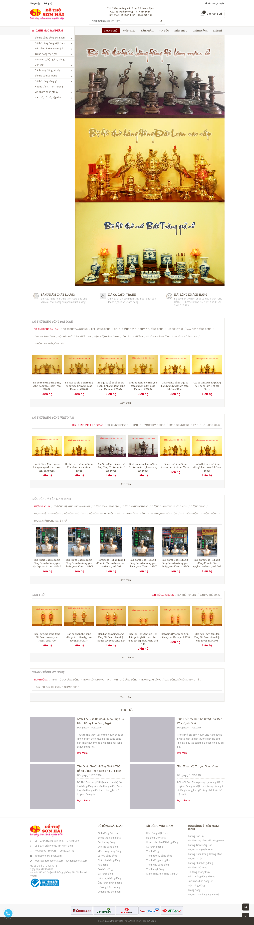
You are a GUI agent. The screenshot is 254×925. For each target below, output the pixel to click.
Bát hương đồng (106, 842)
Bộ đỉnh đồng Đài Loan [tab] (46, 328)
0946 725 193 (181, 305)
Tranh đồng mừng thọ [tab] (96, 679)
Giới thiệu (129, 30)
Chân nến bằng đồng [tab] (151, 328)
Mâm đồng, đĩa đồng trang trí (162, 873)
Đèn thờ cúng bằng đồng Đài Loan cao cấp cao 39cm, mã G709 (47, 637)
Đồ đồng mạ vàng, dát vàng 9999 (206, 840)
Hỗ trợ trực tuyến (215, 3)
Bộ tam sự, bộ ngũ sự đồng (49, 59)
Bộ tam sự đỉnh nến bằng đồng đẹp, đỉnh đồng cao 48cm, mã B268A (79, 386)
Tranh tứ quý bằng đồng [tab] (65, 679)
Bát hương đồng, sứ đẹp (48, 70)
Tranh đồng (152, 851)
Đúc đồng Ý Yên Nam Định (49, 48)
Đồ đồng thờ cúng (156, 837)
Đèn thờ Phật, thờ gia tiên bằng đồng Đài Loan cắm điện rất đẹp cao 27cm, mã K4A (143, 638)
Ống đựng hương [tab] (133, 336)
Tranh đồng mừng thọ (158, 860)
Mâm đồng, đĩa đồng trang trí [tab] (182, 679)
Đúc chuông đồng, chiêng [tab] (183, 424)
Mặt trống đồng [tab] (190, 513)
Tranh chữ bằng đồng (157, 864)
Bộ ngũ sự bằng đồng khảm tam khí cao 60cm (175, 465)
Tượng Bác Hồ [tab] (42, 506)
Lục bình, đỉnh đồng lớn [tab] (163, 513)
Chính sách (200, 30)
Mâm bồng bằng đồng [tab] (199, 328)
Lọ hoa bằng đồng (107, 855)
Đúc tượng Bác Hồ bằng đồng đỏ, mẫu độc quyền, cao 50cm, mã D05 (207, 563)
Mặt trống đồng (196, 885)
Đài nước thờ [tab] (83, 336)
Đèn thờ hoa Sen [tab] (186, 594)
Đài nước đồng (105, 873)
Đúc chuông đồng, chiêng (201, 876)
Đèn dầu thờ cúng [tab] (210, 594)
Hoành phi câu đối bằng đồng (162, 842)
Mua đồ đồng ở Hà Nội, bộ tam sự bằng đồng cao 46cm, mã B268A (143, 386)
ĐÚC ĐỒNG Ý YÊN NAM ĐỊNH (203, 827)
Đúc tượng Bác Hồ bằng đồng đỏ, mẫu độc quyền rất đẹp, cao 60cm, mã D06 (175, 563)
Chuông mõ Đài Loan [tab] (185, 336)
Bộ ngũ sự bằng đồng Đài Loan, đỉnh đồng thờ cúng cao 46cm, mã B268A (111, 386)
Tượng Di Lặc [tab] (198, 506)
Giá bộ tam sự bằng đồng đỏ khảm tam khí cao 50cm (207, 386)
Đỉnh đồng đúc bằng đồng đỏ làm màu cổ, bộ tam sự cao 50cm (143, 467)
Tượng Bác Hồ (196, 836)
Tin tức (164, 30)
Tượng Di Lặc (195, 858)
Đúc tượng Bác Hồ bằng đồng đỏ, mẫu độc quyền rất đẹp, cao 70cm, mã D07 (143, 563)
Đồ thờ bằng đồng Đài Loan (50, 37)
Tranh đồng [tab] (41, 679)
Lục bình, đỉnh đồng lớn (200, 881)
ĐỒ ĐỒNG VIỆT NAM (159, 825)
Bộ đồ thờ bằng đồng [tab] (75, 328)
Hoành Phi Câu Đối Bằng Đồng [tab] (148, 424)
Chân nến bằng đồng (109, 860)
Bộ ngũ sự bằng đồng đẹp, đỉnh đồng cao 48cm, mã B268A (47, 386)
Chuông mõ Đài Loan (109, 891)
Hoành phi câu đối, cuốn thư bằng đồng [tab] (56, 686)
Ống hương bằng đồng (110, 882)
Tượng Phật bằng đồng (200, 863)
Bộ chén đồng (105, 869)
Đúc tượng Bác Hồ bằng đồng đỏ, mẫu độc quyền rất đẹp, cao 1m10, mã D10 (47, 563)
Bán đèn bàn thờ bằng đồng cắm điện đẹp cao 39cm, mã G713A (79, 637)
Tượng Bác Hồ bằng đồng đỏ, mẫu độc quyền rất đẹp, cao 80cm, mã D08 (110, 563)
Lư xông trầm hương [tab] (158, 336)
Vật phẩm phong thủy (46, 91)
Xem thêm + (127, 484)
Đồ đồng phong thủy (199, 872)
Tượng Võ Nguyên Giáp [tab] (135, 506)
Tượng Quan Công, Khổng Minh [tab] (169, 506)
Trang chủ (110, 30)
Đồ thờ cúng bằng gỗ (46, 81)
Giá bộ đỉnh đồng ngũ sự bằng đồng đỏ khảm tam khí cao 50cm (175, 386)
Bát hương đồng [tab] (100, 328)
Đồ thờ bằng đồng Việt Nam (50, 43)
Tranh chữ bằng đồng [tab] (124, 679)
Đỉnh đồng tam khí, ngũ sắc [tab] (87, 424)
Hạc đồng (103, 864)
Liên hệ (217, 30)
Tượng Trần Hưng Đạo (200, 845)
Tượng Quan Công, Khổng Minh (205, 854)
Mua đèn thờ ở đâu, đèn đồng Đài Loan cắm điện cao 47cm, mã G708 (207, 637)
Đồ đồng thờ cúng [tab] (117, 424)
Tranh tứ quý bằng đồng (159, 855)
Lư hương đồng (154, 846)
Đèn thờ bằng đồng (108, 846)
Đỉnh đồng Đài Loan (108, 833)
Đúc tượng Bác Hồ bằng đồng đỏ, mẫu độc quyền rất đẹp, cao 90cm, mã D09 (78, 563)
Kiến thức (180, 30)
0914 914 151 (213, 302)
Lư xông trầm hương (109, 887)
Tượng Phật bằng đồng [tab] (47, 513)
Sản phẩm (147, 30)
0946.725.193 (67, 850)
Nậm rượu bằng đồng (109, 878)
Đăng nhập (35, 3)
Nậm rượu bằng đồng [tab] (106, 336)
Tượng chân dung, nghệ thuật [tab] (51, 520)
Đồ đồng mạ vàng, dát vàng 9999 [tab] (71, 506)
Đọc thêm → (84, 752)
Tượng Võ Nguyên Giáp (200, 849)
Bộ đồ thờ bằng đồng (109, 837)
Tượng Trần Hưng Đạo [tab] (106, 506)
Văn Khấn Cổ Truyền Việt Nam (197, 766)
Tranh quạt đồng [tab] (151, 679)
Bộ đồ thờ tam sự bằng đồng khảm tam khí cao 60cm (207, 467)
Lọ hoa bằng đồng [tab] (44, 336)
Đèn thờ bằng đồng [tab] (125, 328)
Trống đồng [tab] (210, 513)
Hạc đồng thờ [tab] (175, 328)
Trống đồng (194, 890)
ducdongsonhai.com (76, 860)
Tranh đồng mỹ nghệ (46, 53)
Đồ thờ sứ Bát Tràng (46, 75)
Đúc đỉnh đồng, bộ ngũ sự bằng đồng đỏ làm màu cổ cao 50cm (111, 467)
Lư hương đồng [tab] (211, 424)
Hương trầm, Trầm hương (49, 86)
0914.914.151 (50, 850)
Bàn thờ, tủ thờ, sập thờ (48, 97)
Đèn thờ (39, 64)
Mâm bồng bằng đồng (109, 851)
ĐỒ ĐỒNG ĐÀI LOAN (110, 825)
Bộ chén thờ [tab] (65, 336)
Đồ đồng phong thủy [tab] (101, 513)
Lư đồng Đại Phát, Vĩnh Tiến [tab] (49, 343)
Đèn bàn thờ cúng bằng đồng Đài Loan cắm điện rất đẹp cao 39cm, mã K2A (111, 637)
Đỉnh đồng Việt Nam (157, 833)
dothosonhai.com (53, 860)
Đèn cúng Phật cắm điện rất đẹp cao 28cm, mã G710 (175, 635)
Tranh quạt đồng (155, 869)
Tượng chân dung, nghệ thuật (204, 894)
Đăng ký (48, 3)
